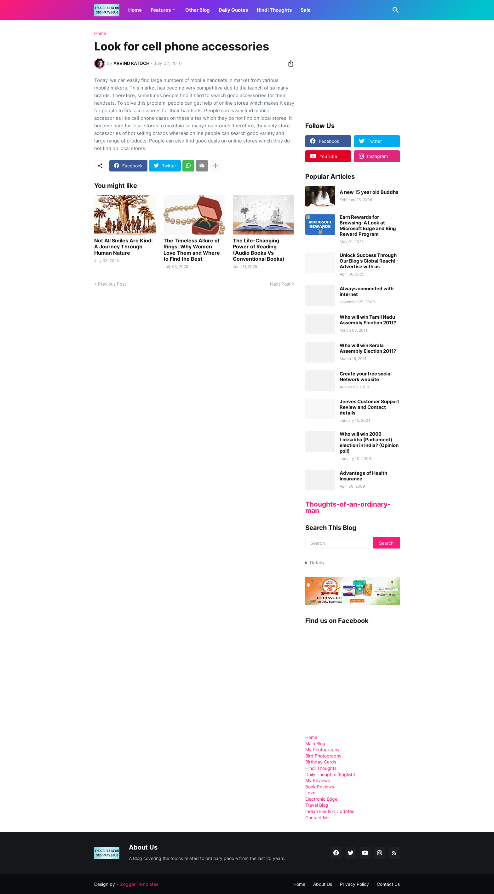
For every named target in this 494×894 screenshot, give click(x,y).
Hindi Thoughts (274, 10)
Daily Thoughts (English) (330, 774)
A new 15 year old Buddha (369, 192)
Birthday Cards (320, 761)
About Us (322, 884)
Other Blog (197, 10)
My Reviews (317, 780)
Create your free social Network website (366, 376)
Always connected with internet (366, 291)
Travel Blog (316, 805)
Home (135, 10)
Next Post (280, 284)
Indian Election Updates (329, 811)
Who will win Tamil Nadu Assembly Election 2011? (368, 320)
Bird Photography (323, 755)
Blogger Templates (138, 884)
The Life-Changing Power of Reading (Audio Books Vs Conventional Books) (258, 250)
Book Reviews (319, 786)
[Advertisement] (352, 70)
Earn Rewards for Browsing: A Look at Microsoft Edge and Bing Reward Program (368, 225)
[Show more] (215, 165)
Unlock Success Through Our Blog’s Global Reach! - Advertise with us (369, 261)
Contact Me (317, 817)
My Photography (322, 749)
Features (161, 10)
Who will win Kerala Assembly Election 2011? (368, 348)
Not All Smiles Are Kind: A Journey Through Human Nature (123, 247)
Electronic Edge (321, 799)
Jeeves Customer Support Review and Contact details (369, 407)
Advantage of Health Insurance (363, 476)
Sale (306, 10)
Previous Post (112, 284)
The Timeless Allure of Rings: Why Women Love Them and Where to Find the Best (192, 250)
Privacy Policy (354, 884)
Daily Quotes (233, 10)
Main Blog (315, 743)
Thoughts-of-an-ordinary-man (348, 507)
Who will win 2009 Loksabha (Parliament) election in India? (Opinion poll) (369, 442)
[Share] (289, 63)
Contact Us (388, 884)
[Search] (394, 10)
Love (310, 792)
